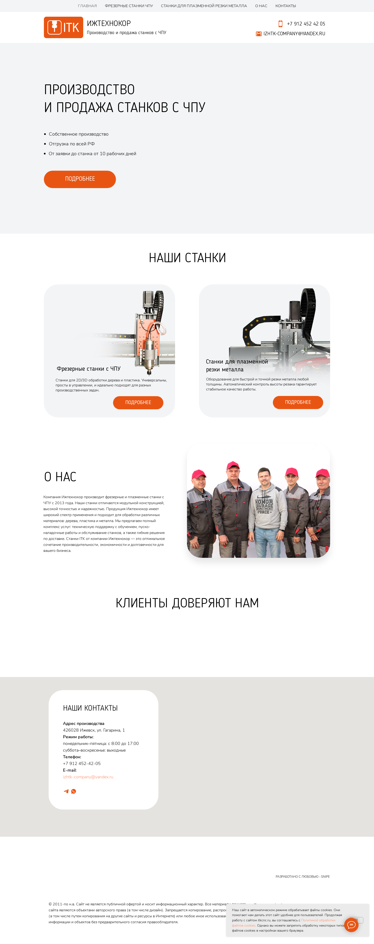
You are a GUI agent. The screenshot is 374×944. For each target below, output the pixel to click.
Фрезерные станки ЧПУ (129, 6)
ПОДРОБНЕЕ (80, 179)
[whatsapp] (74, 791)
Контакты (285, 6)
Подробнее (138, 402)
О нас (261, 6)
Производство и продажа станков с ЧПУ (126, 33)
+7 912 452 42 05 (306, 24)
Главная (87, 6)
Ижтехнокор (109, 24)
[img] (264, 350)
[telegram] (66, 791)
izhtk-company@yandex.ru (88, 777)
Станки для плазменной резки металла (204, 6)
